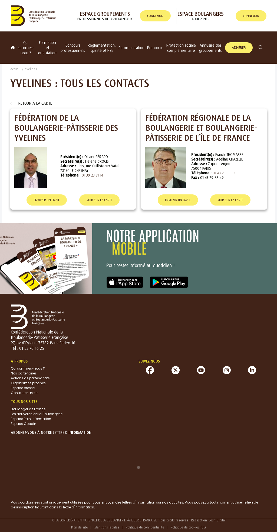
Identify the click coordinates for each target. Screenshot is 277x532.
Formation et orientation (47, 47)
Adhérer (239, 47)
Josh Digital (217, 520)
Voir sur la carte (99, 200)
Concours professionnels (73, 48)
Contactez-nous (24, 392)
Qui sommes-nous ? (26, 47)
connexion (155, 16)
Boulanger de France (28, 409)
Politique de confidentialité (145, 527)
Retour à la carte (31, 103)
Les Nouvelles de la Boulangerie (36, 414)
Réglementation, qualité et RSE (102, 48)
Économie (155, 47)
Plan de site (79, 527)
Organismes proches (28, 383)
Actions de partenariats (30, 378)
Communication (131, 47)
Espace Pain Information (31, 418)
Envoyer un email (47, 200)
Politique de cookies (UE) (188, 527)
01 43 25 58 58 (224, 173)
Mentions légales (106, 527)
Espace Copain (23, 423)
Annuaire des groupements (210, 48)
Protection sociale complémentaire (181, 48)
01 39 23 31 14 (92, 175)
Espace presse (23, 388)
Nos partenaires (24, 373)
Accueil (15, 69)
